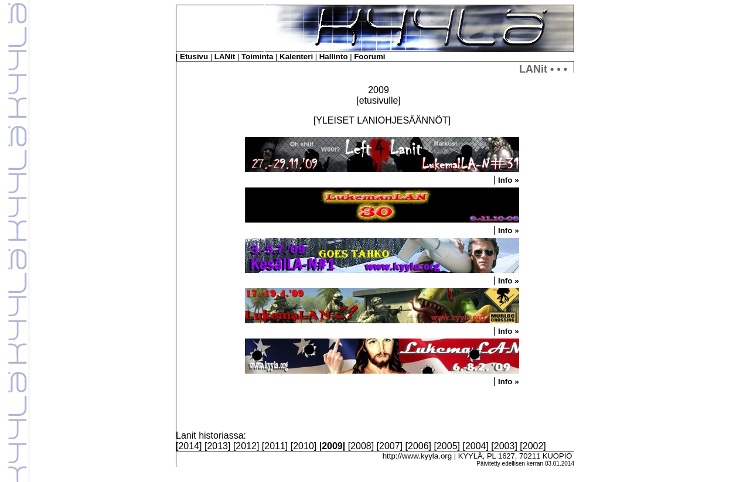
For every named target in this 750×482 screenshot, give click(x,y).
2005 (447, 446)
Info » (508, 180)
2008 (360, 446)
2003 (504, 446)
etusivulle (378, 100)
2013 (217, 446)
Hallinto (333, 56)
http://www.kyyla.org (417, 456)
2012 (246, 446)
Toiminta (257, 56)
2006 (418, 446)
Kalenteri (296, 56)
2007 (389, 446)
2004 (475, 446)
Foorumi (369, 56)
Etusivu (194, 56)
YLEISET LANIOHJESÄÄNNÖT (382, 120)
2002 (533, 446)
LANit (225, 56)
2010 (303, 446)
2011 (274, 446)
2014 (188, 446)
